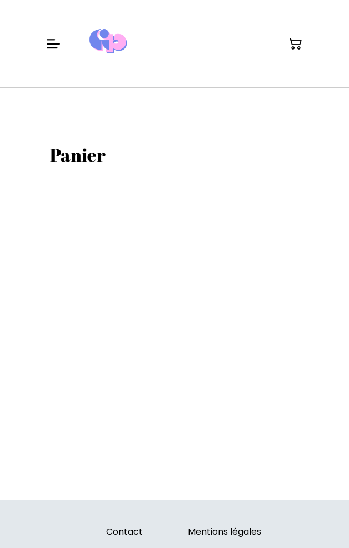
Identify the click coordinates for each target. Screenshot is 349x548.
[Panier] (295, 44)
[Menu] (53, 44)
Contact (124, 531)
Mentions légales (224, 531)
